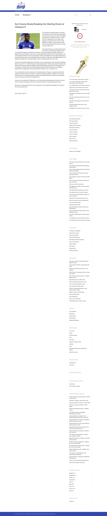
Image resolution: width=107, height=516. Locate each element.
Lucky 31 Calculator (73, 132)
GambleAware (84, 29)
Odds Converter (72, 138)
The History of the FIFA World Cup (76, 184)
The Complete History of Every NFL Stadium (78, 192)
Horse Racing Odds (73, 296)
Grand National (72, 362)
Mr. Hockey (71, 339)
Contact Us (71, 501)
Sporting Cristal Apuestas (74, 237)
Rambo (70, 333)
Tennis (70, 490)
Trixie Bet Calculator (73, 123)
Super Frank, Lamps (73, 352)
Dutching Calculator (73, 140)
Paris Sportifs (72, 246)
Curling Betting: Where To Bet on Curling (77, 300)
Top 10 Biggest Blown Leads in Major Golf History (79, 85)
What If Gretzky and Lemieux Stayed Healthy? (78, 200)
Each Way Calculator (73, 121)
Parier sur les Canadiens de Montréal (77, 462)
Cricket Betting (72, 318)
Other (70, 486)
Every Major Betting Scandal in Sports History (78, 190)
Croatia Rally (72, 384)
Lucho (70, 346)
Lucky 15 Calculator (73, 134)
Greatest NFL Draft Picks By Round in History (78, 87)
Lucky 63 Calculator (73, 129)
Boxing (70, 477)
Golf (70, 482)
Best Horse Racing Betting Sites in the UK (77, 281)
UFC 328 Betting (72, 311)
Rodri (70, 337)
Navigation (26, 15)
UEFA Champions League (74, 386)
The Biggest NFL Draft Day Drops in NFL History (79, 108)
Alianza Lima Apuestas (74, 241)
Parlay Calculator (72, 136)
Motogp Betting (72, 315)
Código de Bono (72, 248)
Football (71, 479)
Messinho (71, 344)
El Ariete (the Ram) (73, 335)
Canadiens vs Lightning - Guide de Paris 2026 (78, 400)
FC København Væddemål (74, 230)
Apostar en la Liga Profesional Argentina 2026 (79, 460)
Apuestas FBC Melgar (73, 235)
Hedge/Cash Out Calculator (75, 125)
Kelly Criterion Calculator (74, 127)
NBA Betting (71, 313)
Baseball (71, 473)
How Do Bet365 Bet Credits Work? (76, 286)
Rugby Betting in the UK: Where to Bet (77, 279)
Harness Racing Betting (74, 294)
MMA (70, 484)
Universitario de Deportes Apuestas (76, 239)
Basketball (71, 475)
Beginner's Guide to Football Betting (76, 292)
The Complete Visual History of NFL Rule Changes (79, 220)
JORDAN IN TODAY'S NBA (74, 204)
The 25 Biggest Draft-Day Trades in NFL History (79, 218)
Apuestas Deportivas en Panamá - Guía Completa (79, 402)
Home (17, 15)
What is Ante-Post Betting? (75, 298)
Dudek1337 (24, 93)
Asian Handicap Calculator (74, 118)
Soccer (70, 488)
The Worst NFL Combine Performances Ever (78, 198)
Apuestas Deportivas (73, 250)
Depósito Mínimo (72, 244)
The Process (71, 330)
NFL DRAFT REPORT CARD (75, 202)
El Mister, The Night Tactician (75, 341)
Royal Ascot (71, 365)
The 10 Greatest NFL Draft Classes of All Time (78, 79)
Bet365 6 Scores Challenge (74, 151)
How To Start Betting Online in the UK (77, 284)
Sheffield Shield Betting (74, 320)
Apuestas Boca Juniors (74, 233)
